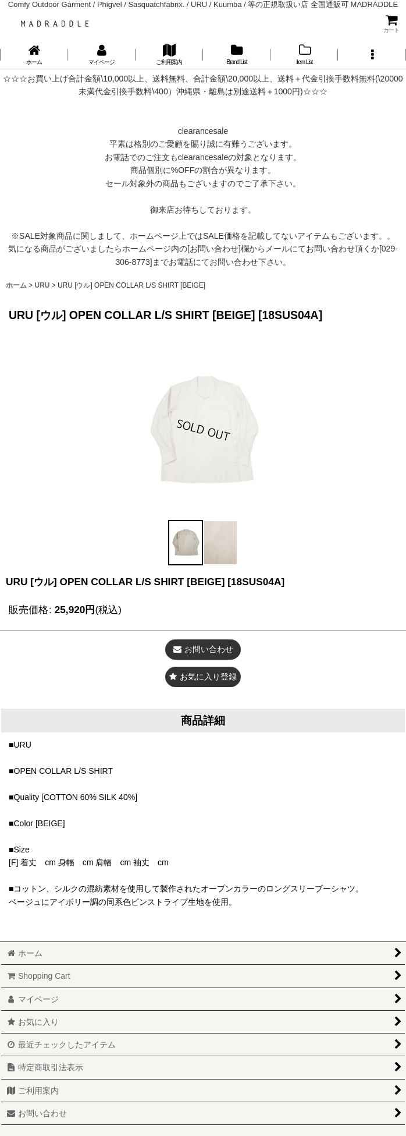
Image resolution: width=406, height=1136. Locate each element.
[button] (371, 55)
